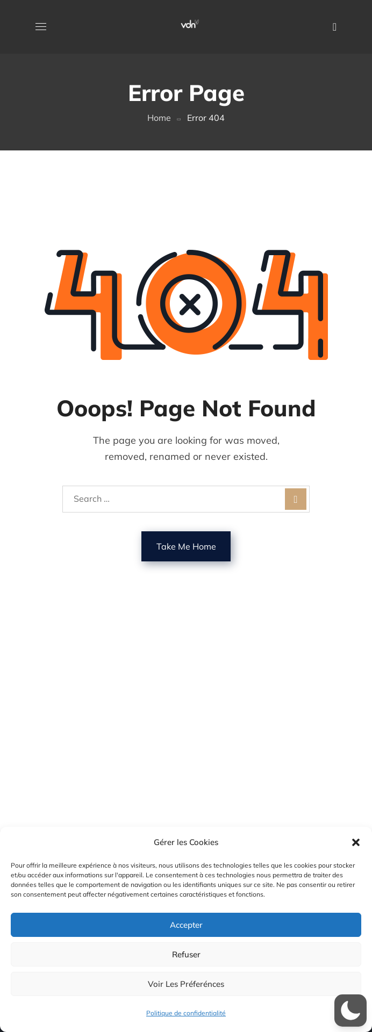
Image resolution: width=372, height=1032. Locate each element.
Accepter (186, 925)
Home (159, 117)
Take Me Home (186, 546)
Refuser (186, 954)
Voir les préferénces (186, 984)
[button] (355, 842)
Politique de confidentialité (186, 1013)
